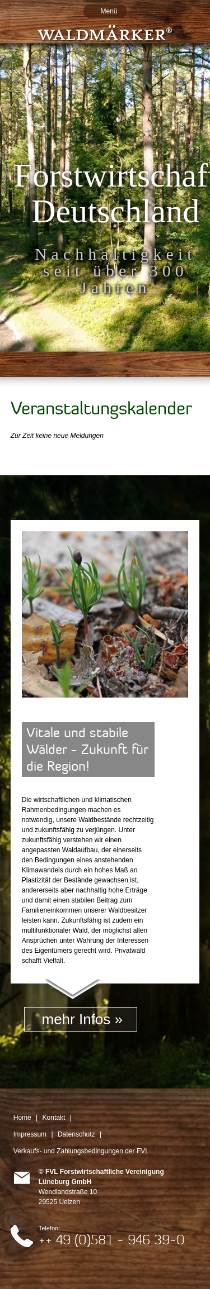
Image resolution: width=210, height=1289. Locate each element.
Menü (108, 11)
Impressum (29, 1134)
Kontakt (54, 1117)
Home (22, 1117)
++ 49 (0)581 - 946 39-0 (112, 1239)
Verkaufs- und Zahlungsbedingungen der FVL (81, 1151)
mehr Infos (75, 1019)
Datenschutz (76, 1134)
